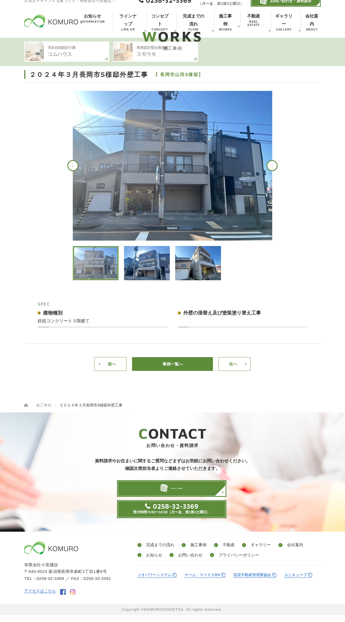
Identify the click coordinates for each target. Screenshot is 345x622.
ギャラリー (250, 553)
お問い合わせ (186, 562)
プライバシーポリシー (232, 562)
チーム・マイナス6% (202, 582)
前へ (112, 389)
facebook (65, 599)
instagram (75, 599)
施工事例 (194, 553)
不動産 (221, 553)
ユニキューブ (295, 582)
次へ (233, 389)
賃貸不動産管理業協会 (252, 582)
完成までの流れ (159, 553)
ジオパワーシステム (154, 582)
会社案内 (282, 553)
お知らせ (152, 562)
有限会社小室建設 (51, 27)
